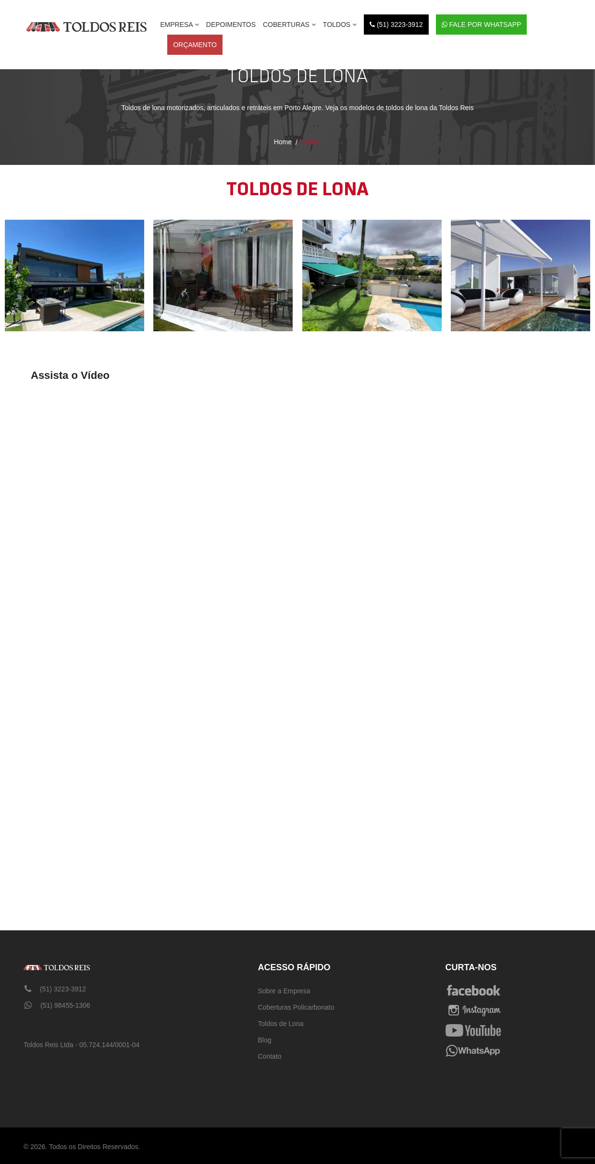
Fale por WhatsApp (481, 24)
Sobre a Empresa (284, 991)
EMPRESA (179, 24)
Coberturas (289, 24)
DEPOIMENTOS (231, 24)
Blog (265, 1040)
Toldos (340, 24)
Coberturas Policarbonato (296, 1007)
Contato (270, 1056)
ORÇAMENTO (195, 45)
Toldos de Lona (281, 1023)
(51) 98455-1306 (57, 1005)
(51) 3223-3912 (396, 24)
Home (283, 142)
